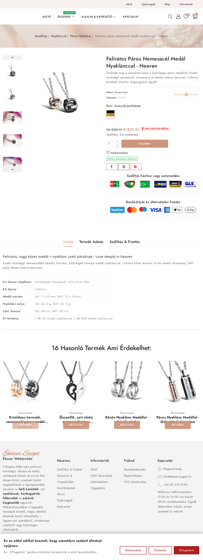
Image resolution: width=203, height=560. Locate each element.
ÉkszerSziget (121, 92)
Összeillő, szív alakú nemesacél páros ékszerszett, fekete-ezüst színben (76, 425)
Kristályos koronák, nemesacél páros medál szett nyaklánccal (25, 422)
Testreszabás (133, 550)
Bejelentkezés (133, 476)
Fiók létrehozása (135, 482)
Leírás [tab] (68, 242)
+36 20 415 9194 (175, 485)
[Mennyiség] (110, 144)
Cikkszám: (111, 97)
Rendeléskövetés (135, 470)
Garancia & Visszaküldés (65, 479)
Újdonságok (148, 4)
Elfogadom (186, 550)
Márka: (110, 92)
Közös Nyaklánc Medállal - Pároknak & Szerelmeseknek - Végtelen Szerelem (127, 425)
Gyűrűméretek (66, 489)
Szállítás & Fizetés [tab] (124, 242)
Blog (167, 4)
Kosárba (144, 144)
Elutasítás (160, 550)
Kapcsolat (63, 507)
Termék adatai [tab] (91, 242)
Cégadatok (98, 489)
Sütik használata (101, 476)
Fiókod (129, 461)
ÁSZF (94, 470)
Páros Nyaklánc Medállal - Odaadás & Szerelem (178, 420)
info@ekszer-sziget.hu (177, 477)
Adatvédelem (99, 482)
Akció (129, 4)
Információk (186, 4)
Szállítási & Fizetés (69, 470)
